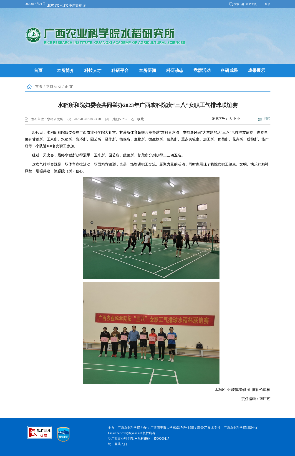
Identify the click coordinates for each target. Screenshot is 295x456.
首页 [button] (38, 70)
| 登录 (267, 4)
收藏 (140, 119)
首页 (39, 86)
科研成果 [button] (229, 70)
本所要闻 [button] (147, 70)
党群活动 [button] (202, 70)
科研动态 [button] (174, 70)
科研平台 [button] (120, 70)
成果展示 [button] (256, 70)
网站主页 (251, 4)
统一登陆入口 (117, 444)
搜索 (236, 4)
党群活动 (53, 86)
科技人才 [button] (92, 70)
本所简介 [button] (65, 70)
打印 (267, 118)
